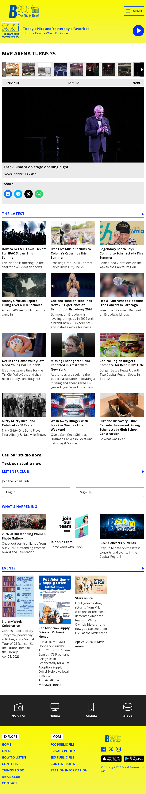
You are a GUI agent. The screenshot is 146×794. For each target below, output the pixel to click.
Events (8, 568)
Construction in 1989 (44, 69)
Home (6, 744)
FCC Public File (62, 744)
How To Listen (14, 757)
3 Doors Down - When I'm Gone (45, 33)
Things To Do (13, 770)
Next (134, 82)
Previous (10, 82)
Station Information (69, 770)
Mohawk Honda (50, 685)
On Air (7, 751)
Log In (10, 492)
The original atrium (76, 69)
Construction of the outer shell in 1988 (12, 69)
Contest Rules (63, 764)
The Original (108, 69)
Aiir (103, 771)
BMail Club (11, 777)
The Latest (13, 214)
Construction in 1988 (28, 69)
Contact (9, 783)
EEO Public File (62, 757)
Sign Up (86, 492)
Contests (10, 764)
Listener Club (15, 472)
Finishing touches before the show (60, 69)
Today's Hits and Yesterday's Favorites (56, 28)
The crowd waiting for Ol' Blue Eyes (124, 69)
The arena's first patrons (92, 69)
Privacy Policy (63, 751)
